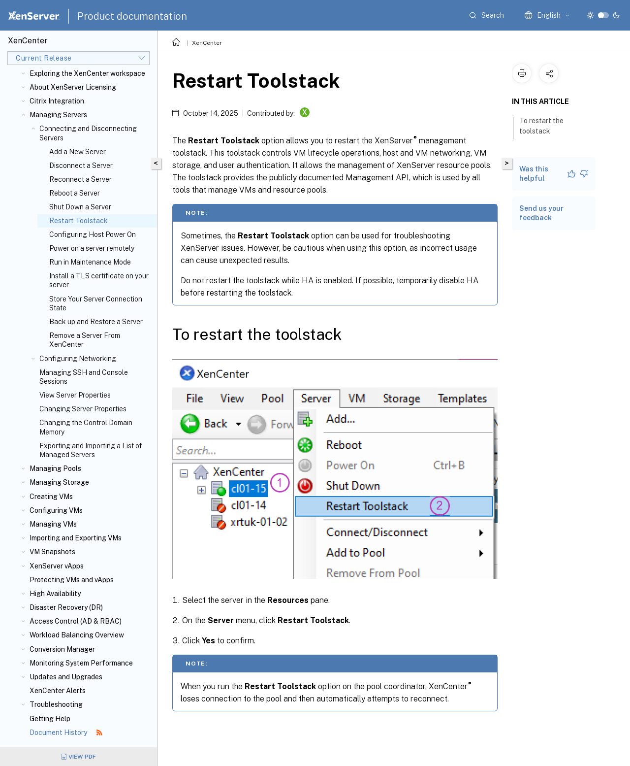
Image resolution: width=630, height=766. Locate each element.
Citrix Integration (57, 101)
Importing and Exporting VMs (76, 538)
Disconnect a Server (81, 165)
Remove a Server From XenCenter (84, 340)
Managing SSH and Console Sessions (83, 376)
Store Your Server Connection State (95, 303)
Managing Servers (58, 115)
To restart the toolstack (541, 126)
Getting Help (50, 719)
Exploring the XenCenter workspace (87, 73)
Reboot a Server (74, 193)
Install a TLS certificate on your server (99, 280)
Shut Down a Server (80, 207)
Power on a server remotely (91, 248)
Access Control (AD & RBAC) (76, 621)
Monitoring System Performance (81, 663)
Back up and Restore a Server (96, 322)
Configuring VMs (56, 510)
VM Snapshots (52, 552)
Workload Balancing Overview (77, 635)
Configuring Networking (77, 359)
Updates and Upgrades (66, 677)
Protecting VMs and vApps (72, 580)
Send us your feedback (541, 213)
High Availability (55, 594)
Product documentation (132, 16)
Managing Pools (55, 468)
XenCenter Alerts (58, 691)
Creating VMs (51, 496)
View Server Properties (75, 395)
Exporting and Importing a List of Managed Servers (90, 450)
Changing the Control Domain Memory (85, 427)
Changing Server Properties (82, 409)
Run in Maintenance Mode (90, 262)
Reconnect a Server (80, 179)
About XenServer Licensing (73, 87)
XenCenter (207, 42)
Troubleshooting (56, 704)
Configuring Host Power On (92, 234)
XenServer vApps (57, 566)
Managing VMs (53, 524)
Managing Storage (59, 482)
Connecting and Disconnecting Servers (88, 133)
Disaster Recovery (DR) (66, 607)
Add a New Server (77, 152)
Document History (66, 732)
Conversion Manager (62, 649)
